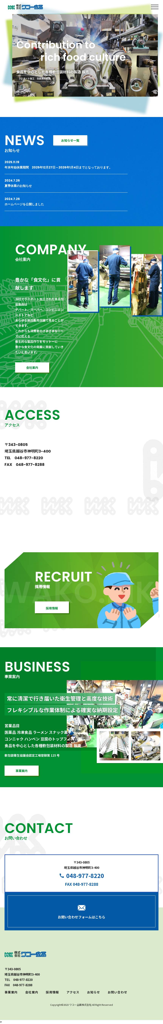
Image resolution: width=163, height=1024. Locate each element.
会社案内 (31, 992)
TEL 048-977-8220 (24, 458)
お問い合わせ (117, 992)
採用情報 (52, 992)
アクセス (72, 992)
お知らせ (93, 992)
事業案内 (11, 992)
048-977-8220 (85, 875)
